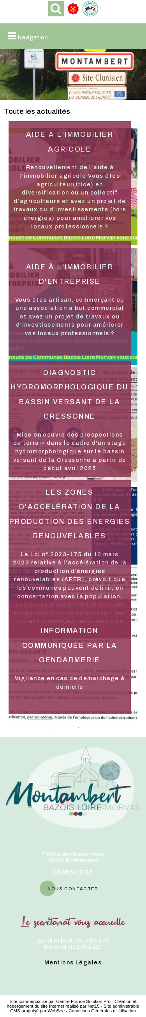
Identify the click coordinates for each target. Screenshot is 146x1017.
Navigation (32, 37)
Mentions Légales (73, 962)
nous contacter (72, 888)
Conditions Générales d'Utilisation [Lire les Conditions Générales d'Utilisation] (102, 1010)
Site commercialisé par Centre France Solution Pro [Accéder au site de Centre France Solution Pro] (60, 1001)
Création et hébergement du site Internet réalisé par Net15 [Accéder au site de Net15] (72, 1003)
